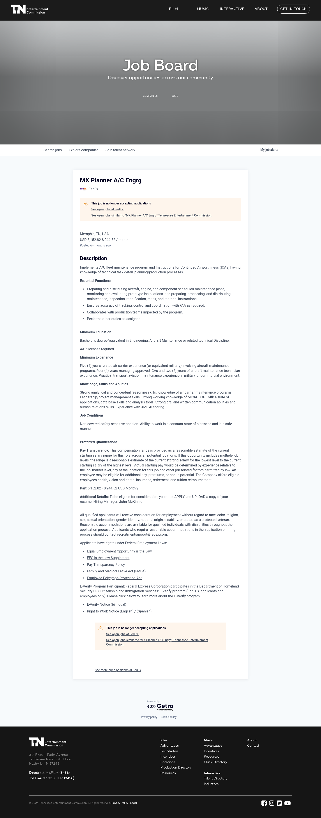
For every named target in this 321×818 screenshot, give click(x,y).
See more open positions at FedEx (118, 670)
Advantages (169, 746)
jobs (53, 150)
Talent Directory (215, 778)
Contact (253, 746)
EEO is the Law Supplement (108, 558)
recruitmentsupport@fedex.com (142, 534)
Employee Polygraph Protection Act (114, 578)
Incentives (168, 756)
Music (203, 9)
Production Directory (176, 767)
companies (83, 150)
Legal (133, 802)
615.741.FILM (49, 773)
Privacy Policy (119, 802)
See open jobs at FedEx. (107, 209)
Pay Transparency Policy (106, 565)
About (261, 9)
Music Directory (215, 762)
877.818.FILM (51, 778)
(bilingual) (118, 604)
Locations (167, 762)
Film (173, 9)
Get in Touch (293, 9)
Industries (211, 784)
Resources (168, 773)
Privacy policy (149, 717)
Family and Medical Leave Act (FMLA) (116, 571)
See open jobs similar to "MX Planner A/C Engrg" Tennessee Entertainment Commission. (151, 215)
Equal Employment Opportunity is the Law (119, 551)
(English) (127, 611)
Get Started (169, 751)
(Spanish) (144, 611)
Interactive (232, 9)
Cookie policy (168, 717)
